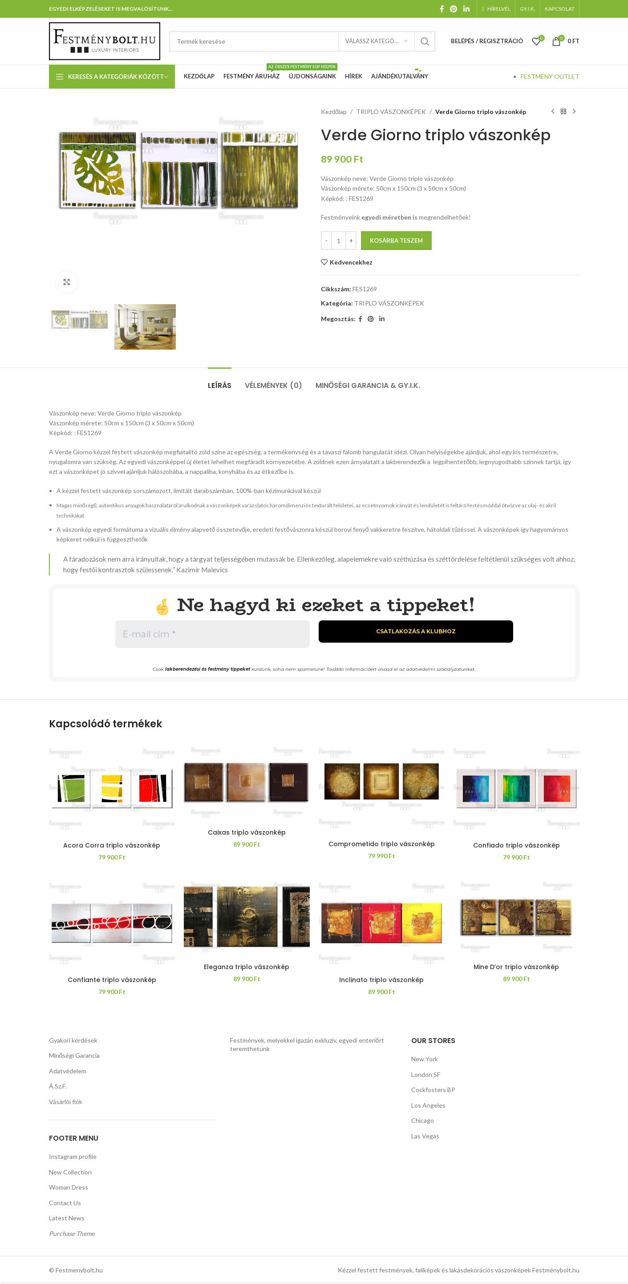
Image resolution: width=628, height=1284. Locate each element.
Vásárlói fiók (65, 1101)
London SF (425, 1074)
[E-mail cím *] (212, 634)
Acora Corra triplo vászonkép (111, 845)
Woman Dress (68, 1187)
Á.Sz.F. (57, 1086)
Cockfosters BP (433, 1089)
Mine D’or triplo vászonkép (516, 966)
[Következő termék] (574, 111)
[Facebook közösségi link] (442, 9)
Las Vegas (425, 1136)
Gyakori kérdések (73, 1040)
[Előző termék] (552, 111)
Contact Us (65, 1203)
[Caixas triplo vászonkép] (247, 782)
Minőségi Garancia (74, 1055)
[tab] (219, 381)
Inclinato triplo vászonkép (381, 979)
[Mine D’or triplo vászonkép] (516, 917)
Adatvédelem (67, 1071)
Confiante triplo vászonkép (112, 979)
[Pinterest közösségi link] (453, 9)
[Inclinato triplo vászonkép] (382, 923)
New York (424, 1059)
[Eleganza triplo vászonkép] (247, 917)
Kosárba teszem (396, 240)
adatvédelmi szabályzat (433, 669)
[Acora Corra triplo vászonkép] (112, 788)
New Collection (70, 1172)
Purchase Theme (71, 1233)
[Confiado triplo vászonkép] (516, 788)
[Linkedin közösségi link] (466, 9)
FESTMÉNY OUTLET (550, 76)
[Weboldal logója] (104, 40)
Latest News (67, 1218)
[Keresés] (302, 41)
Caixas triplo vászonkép (247, 832)
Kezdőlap (334, 111)
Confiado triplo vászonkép (516, 845)
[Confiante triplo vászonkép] (112, 923)
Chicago (422, 1120)
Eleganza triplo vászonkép (246, 966)
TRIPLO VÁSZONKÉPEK (390, 111)
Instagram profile (73, 1156)
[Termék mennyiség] (338, 240)
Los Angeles (428, 1105)
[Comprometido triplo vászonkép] (382, 788)
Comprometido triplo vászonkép (381, 844)
